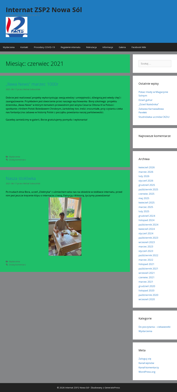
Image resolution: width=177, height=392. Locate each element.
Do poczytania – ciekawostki (155, 326)
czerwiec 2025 (147, 193)
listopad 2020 (146, 290)
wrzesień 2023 (147, 242)
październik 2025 (148, 189)
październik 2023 (148, 237)
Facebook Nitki (138, 47)
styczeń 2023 (146, 251)
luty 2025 (144, 211)
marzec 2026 (146, 171)
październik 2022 (148, 255)
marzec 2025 (146, 207)
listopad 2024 (146, 220)
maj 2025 (144, 198)
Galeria (122, 47)
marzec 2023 (146, 246)
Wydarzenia (9, 47)
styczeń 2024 (146, 233)
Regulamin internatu (70, 47)
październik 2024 (148, 224)
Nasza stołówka (21, 178)
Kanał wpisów (146, 363)
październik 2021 (148, 268)
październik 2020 (148, 295)
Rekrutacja (91, 47)
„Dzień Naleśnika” (149, 104)
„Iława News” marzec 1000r (32, 84)
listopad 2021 (146, 264)
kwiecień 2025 (147, 202)
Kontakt (24, 47)
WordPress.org (147, 371)
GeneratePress (112, 387)
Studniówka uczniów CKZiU (154, 117)
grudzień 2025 (147, 185)
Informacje (107, 47)
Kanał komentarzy (149, 367)
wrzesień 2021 (147, 273)
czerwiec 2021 (147, 277)
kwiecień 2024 (147, 229)
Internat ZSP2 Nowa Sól (44, 9)
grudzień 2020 (147, 286)
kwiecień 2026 (147, 167)
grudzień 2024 (147, 215)
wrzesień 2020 (147, 299)
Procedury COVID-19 (44, 47)
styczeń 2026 (146, 180)
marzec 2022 (146, 259)
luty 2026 (144, 176)
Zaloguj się (145, 358)
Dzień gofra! (145, 100)
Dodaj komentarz (17, 159)
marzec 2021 (146, 281)
